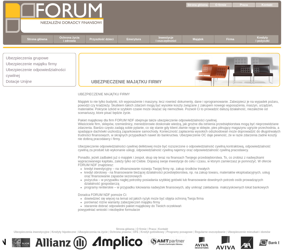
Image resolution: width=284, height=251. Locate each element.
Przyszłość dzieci (102, 39)
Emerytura (134, 39)
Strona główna (197, 4)
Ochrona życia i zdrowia (69, 39)
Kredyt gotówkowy (152, 232)
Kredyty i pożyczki (262, 39)
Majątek (198, 39)
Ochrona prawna (120, 232)
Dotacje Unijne (19, 81)
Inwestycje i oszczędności (166, 39)
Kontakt (267, 4)
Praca (244, 4)
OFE (136, 232)
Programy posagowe (179, 232)
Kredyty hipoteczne (64, 232)
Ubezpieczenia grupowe (27, 58)
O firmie (220, 4)
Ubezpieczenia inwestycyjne (31, 232)
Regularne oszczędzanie (210, 232)
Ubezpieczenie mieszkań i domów (249, 232)
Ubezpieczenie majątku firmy (31, 63)
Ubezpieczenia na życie (93, 232)
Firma (230, 39)
